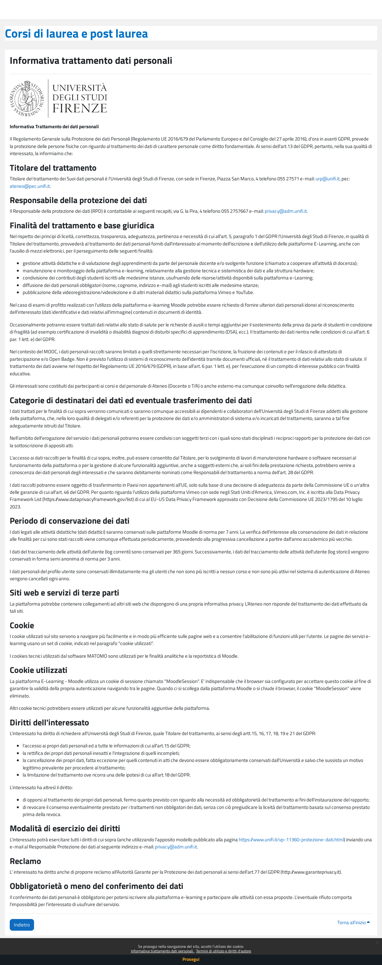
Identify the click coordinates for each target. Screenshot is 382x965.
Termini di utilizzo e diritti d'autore (223, 951)
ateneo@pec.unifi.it (30, 186)
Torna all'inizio (353, 922)
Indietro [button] (22, 924)
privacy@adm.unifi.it (286, 211)
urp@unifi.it (328, 178)
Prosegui (191, 959)
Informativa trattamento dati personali (162, 951)
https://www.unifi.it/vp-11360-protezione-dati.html (291, 839)
